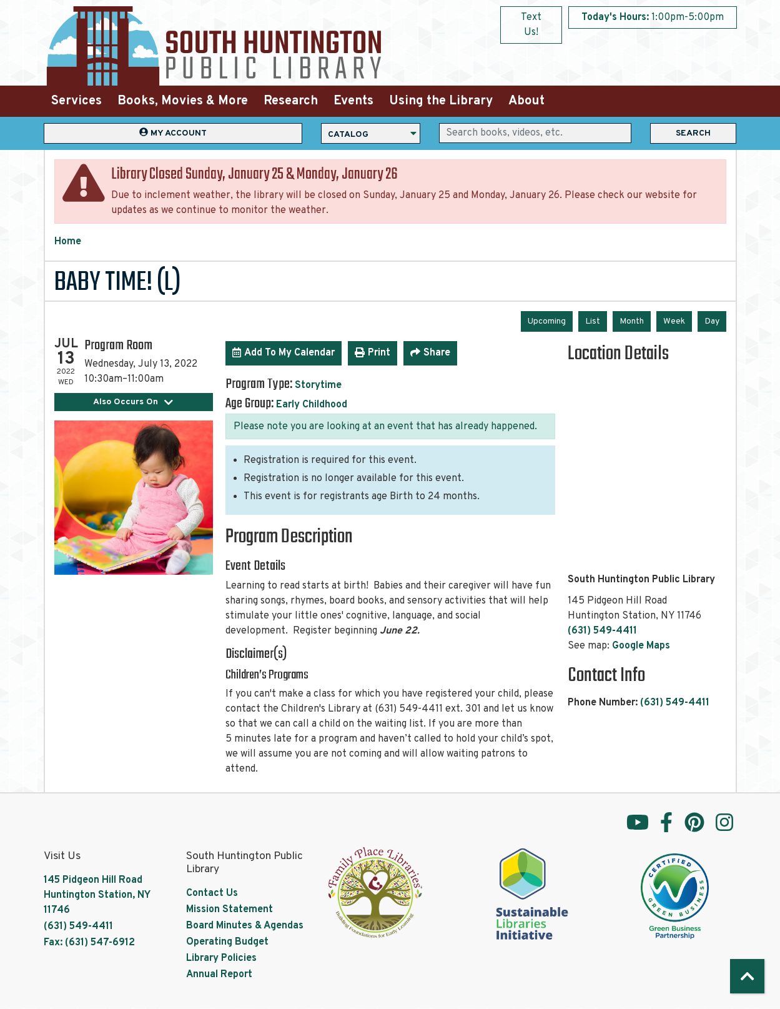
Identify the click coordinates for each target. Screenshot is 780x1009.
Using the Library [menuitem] (441, 101)
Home (67, 242)
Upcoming (547, 321)
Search (693, 133)
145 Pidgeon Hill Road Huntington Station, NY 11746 (97, 895)
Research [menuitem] (291, 101)
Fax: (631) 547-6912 (89, 943)
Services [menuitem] (76, 101)
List (592, 321)
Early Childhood (311, 405)
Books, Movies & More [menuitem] (182, 101)
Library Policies (221, 958)
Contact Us (212, 893)
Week (674, 321)
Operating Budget (227, 942)
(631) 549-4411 (602, 631)
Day (711, 321)
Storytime (318, 385)
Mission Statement (229, 909)
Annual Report (219, 974)
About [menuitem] (526, 101)
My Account (173, 132)
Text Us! (531, 25)
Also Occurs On (133, 402)
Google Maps (641, 646)
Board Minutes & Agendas (245, 926)
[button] (652, 17)
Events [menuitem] (353, 101)
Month (632, 321)
